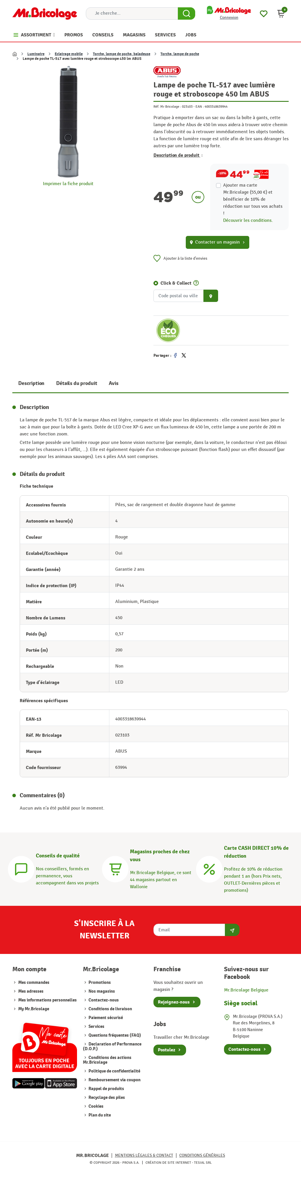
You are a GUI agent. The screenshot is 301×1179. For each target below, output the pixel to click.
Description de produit (178, 155)
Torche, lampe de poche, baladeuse (121, 54)
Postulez (166, 1050)
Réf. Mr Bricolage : (167, 106)
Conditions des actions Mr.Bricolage (107, 1060)
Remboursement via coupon (114, 1080)
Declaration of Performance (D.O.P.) (112, 1046)
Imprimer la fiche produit (68, 184)
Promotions (99, 982)
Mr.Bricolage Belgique (246, 990)
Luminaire (35, 54)
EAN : (199, 106)
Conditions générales (202, 1155)
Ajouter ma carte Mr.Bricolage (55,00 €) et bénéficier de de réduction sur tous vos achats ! (252, 199)
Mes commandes (33, 982)
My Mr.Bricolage (33, 1009)
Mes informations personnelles (47, 1000)
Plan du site (99, 1115)
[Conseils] (21, 868)
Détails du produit (76, 383)
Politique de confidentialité (114, 1071)
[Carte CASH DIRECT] (209, 868)
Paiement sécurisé (105, 1018)
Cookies (95, 1106)
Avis (113, 383)
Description (31, 383)
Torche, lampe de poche (179, 54)
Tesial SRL (203, 1163)
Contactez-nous (103, 1000)
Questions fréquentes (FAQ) (114, 1035)
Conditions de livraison (110, 1009)
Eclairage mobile (69, 54)
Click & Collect (175, 283)
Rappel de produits (106, 1089)
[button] (281, 13)
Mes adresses (31, 991)
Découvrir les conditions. (248, 220)
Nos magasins (101, 991)
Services (96, 1026)
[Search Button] (186, 13)
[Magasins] (115, 868)
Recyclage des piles (106, 1097)
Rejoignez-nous (174, 1002)
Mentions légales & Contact (144, 1155)
